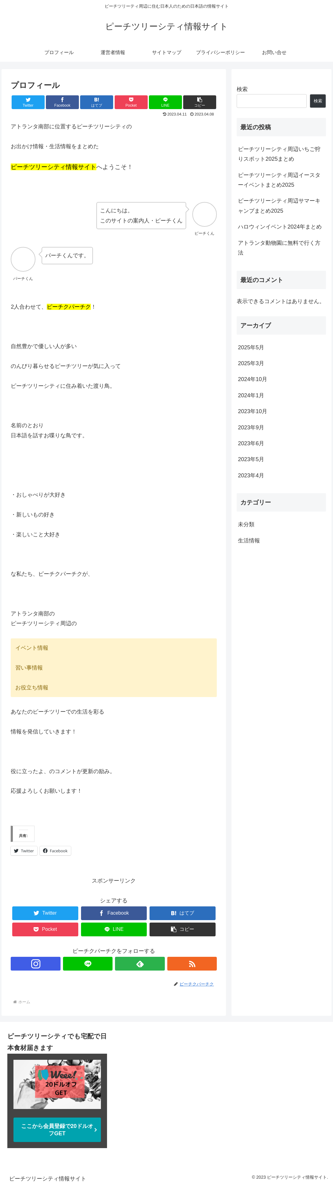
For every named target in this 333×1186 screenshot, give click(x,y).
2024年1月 (251, 395)
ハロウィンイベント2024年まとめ (280, 227)
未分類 (246, 524)
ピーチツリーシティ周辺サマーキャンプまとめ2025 (279, 206)
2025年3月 (251, 363)
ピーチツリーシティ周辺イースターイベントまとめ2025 (279, 180)
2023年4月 (251, 475)
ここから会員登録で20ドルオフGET (57, 1129)
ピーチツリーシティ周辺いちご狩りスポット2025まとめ (279, 154)
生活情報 (249, 541)
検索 (242, 89)
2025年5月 (251, 347)
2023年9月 (251, 427)
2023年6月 (251, 443)
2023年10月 (252, 411)
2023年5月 (251, 459)
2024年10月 (252, 379)
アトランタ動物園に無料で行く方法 (279, 248)
